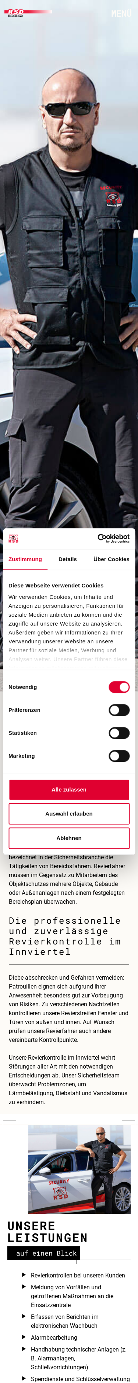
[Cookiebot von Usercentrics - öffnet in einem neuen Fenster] (98, 538)
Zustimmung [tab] (25, 559)
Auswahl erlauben (68, 813)
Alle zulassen (69, 789)
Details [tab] (68, 559)
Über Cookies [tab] (111, 559)
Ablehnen (68, 838)
